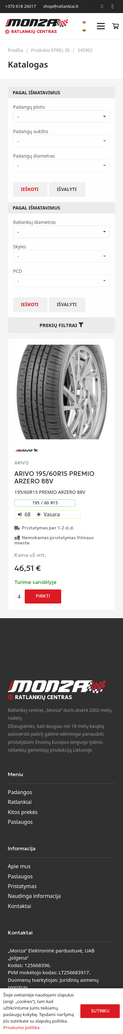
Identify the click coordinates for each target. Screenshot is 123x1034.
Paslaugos (20, 821)
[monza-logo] (36, 23)
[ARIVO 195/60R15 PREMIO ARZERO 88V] (61, 348)
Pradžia (15, 50)
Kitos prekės (23, 812)
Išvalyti (66, 189)
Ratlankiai (20, 802)
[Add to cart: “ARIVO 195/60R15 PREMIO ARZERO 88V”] (43, 596)
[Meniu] (101, 26)
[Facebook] (102, 6)
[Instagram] (112, 6)
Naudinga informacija (34, 896)
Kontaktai (19, 906)
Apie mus (19, 866)
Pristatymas (22, 886)
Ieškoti (29, 189)
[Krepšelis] (115, 26)
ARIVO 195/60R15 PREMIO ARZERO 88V (54, 477)
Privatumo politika (21, 1027)
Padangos (20, 792)
